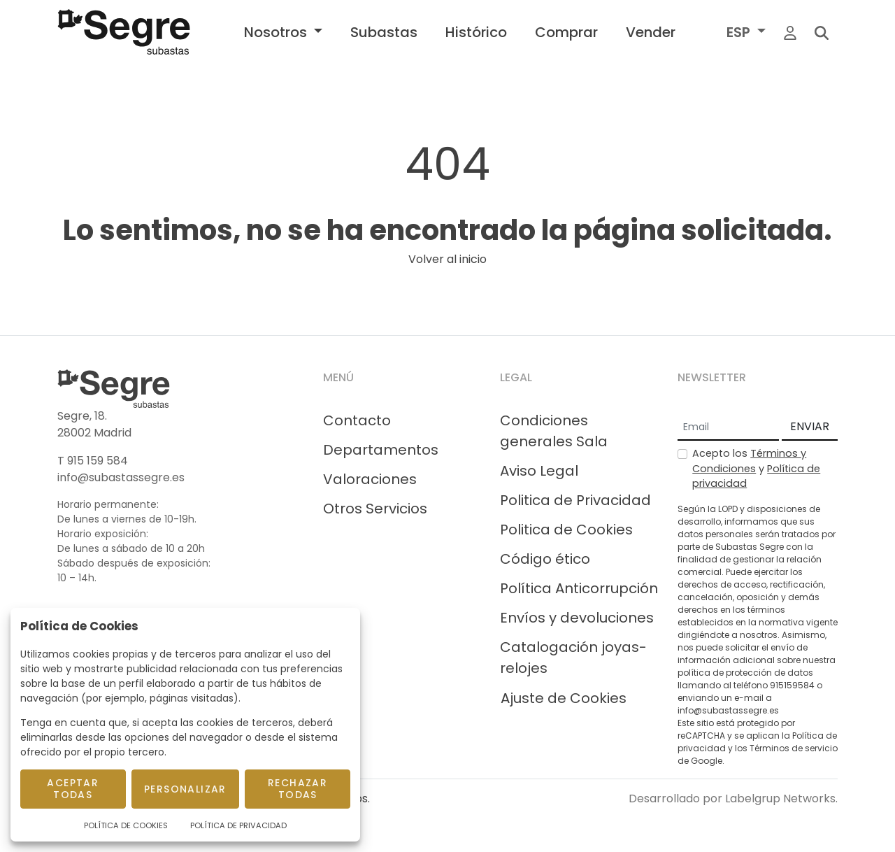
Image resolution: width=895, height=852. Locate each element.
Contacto (357, 420)
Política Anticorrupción (579, 588)
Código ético (545, 559)
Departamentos (380, 450)
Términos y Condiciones (749, 461)
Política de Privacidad (238, 825)
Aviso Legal (539, 471)
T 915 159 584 (92, 461)
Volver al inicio (447, 259)
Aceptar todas (73, 789)
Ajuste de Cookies (563, 698)
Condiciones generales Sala (554, 431)
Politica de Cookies (566, 529)
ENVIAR (809, 426)
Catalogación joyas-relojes (573, 657)
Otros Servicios (375, 508)
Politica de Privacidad (575, 500)
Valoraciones (370, 479)
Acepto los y (756, 468)
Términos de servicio (794, 748)
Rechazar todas (297, 789)
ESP (740, 32)
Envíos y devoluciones (577, 617)
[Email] (728, 427)
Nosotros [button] (277, 32)
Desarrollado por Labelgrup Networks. (733, 798)
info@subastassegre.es (121, 477)
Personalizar (185, 789)
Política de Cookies (126, 825)
